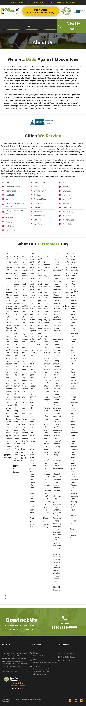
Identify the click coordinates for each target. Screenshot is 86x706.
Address (36, 667)
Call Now (64, 623)
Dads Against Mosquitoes (15, 679)
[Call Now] (64, 618)
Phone (35, 653)
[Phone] (31, 653)
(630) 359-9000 (64, 627)
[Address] (31, 666)
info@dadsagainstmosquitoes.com (45, 662)
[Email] (31, 660)
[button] (29, 25)
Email (35, 660)
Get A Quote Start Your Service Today (40, 11)
